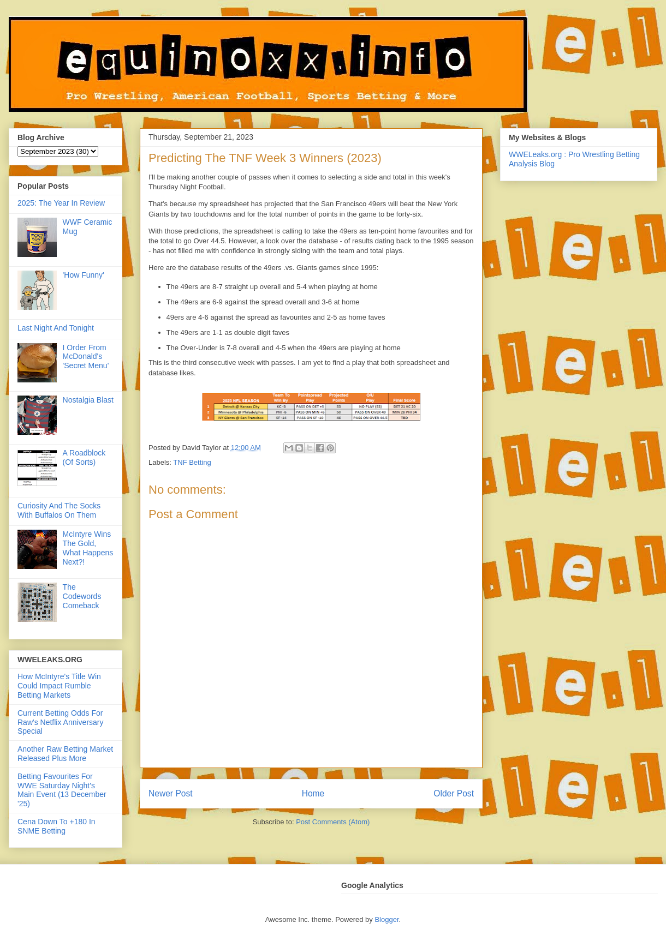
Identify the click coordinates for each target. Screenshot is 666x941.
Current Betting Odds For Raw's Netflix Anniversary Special (60, 722)
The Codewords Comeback (82, 596)
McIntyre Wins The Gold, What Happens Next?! (88, 548)
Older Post (453, 793)
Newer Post (170, 793)
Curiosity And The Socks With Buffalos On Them (58, 510)
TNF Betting (192, 462)
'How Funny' (83, 275)
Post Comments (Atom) (333, 822)
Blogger (386, 919)
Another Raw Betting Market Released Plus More (65, 754)
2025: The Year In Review (61, 203)
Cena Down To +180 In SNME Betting (56, 826)
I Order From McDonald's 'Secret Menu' (86, 356)
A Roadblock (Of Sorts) (84, 457)
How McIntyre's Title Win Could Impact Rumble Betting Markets (59, 685)
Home (313, 793)
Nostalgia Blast (88, 399)
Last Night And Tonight (55, 327)
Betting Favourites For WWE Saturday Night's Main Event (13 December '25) (61, 790)
